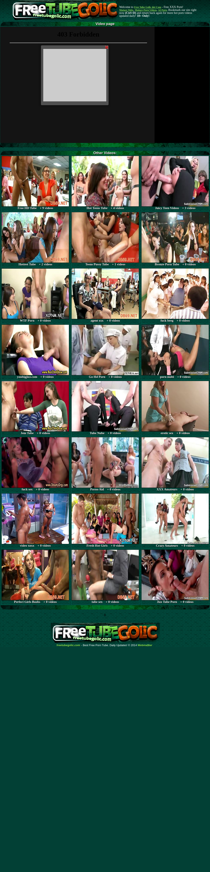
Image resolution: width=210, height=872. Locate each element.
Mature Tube (126, 10)
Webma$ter (145, 645)
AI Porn (162, 10)
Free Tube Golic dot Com (147, 7)
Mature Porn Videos (146, 10)
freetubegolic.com (68, 645)
